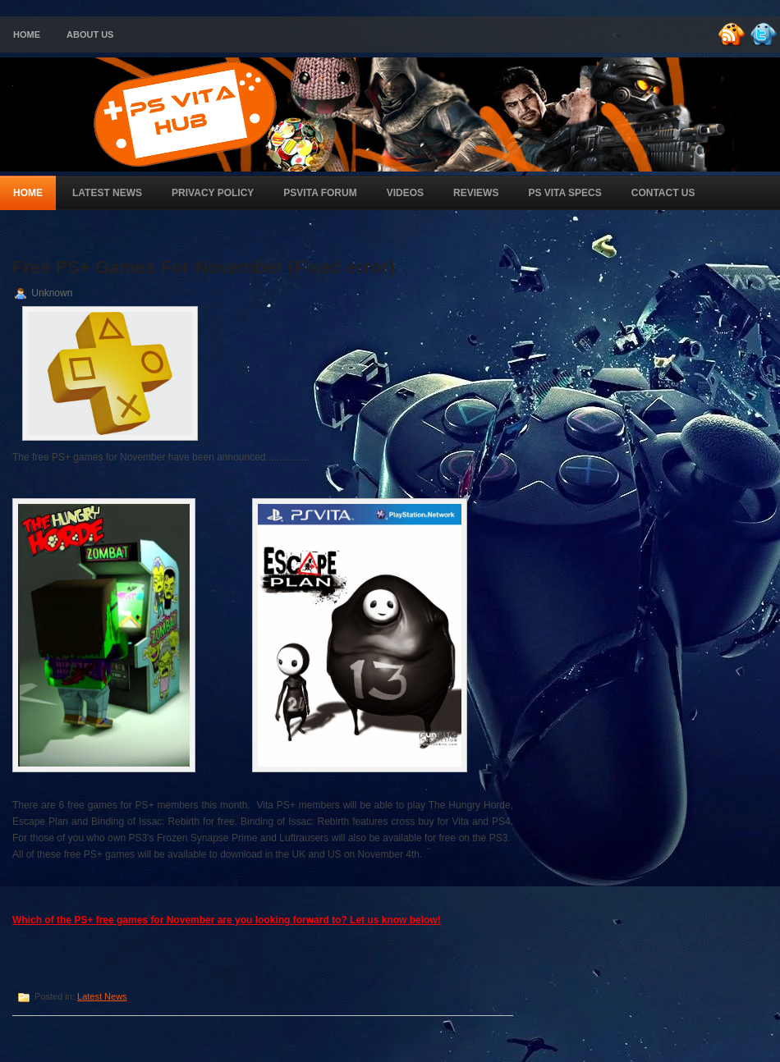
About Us (90, 34)
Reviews (475, 193)
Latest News (107, 193)
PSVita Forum (319, 193)
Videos (405, 193)
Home (26, 34)
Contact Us (663, 193)
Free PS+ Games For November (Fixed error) (203, 267)
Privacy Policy (213, 193)
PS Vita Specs (564, 193)
